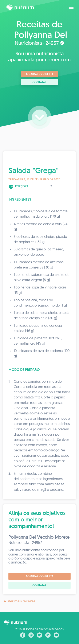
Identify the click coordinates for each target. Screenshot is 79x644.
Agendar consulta (39, 74)
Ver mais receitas (19, 601)
